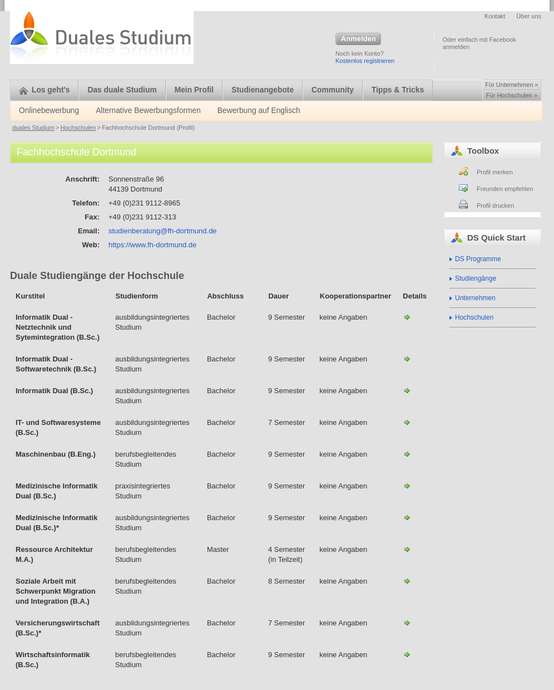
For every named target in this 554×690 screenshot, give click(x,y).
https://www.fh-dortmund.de (152, 245)
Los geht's (44, 90)
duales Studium (33, 127)
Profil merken (495, 172)
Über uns (528, 16)
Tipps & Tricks (398, 90)
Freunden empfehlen (505, 188)
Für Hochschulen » (511, 95)
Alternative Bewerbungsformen (148, 110)
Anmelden (358, 39)
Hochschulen (78, 127)
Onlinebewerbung (49, 110)
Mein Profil (194, 90)
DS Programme (478, 259)
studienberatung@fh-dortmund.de (162, 231)
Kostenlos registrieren (364, 60)
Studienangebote (262, 90)
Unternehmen (475, 298)
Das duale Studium (121, 90)
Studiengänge (475, 278)
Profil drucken (495, 205)
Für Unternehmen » (511, 84)
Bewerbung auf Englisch (258, 110)
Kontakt (494, 16)
